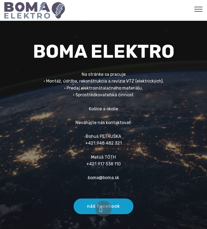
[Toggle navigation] (198, 8)
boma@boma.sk (103, 177)
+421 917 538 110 (103, 163)
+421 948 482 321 (103, 143)
